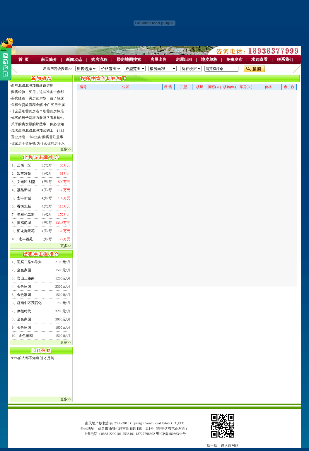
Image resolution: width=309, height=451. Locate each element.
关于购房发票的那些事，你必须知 (37, 124)
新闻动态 (74, 59)
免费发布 (234, 59)
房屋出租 (184, 59)
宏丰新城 (24, 198)
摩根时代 (24, 311)
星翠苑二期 (26, 214)
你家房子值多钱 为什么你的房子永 (38, 143)
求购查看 (259, 59)
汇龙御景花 (26, 231)
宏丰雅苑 (24, 174)
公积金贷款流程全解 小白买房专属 (38, 105)
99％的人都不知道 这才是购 (32, 358)
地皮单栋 (209, 59)
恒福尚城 (24, 223)
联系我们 (285, 59)
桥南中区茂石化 (29, 303)
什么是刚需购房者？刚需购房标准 (37, 111)
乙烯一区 (24, 165)
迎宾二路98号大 (29, 262)
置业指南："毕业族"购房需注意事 (37, 137)
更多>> (65, 149)
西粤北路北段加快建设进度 (32, 85)
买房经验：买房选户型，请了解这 (37, 98)
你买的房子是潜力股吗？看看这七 (37, 118)
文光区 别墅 (26, 182)
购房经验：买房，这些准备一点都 (37, 92)
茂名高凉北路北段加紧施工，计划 (37, 130)
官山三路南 (26, 278)
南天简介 (49, 59)
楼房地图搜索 (129, 59)
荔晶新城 (24, 190)
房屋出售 (158, 59)
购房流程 (99, 59)
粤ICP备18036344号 (171, 434)
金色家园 (24, 270)
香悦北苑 (24, 206)
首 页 (23, 59)
